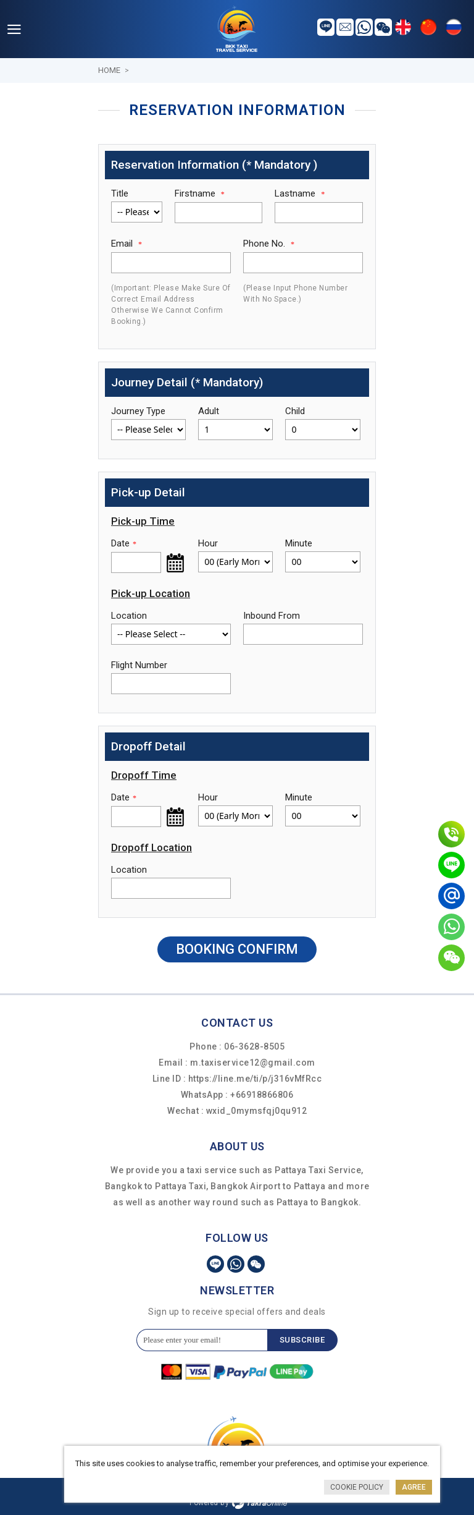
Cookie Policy (356, 1487)
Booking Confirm (237, 949)
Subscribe (302, 1339)
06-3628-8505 (254, 1046)
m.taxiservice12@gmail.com (252, 1062)
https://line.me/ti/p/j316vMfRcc (255, 1079)
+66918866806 (261, 1095)
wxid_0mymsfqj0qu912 (256, 1111)
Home (109, 70)
